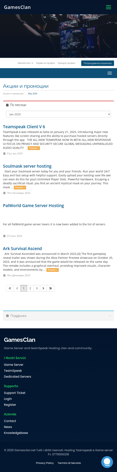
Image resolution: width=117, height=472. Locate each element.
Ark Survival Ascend (22, 248)
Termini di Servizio (69, 463)
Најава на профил (45, 62)
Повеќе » (34, 148)
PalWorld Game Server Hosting (33, 205)
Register (10, 405)
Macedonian (25, 62)
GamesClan (17, 7)
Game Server (13, 365)
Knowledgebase (16, 433)
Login (8, 399)
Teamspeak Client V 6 (24, 126)
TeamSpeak (13, 371)
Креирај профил (66, 62)
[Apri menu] (108, 7)
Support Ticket (14, 393)
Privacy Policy (45, 463)
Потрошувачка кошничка (97, 63)
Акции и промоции (13, 93)
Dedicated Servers (17, 377)
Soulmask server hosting (27, 166)
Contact (10, 421)
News (8, 427)
